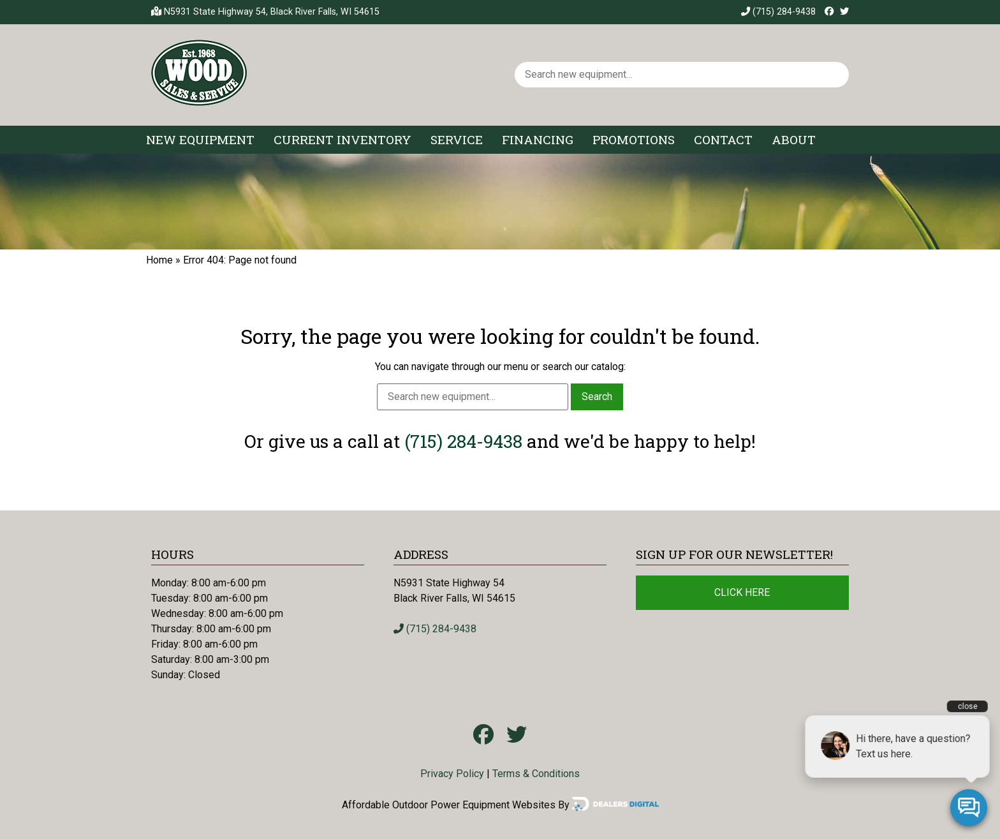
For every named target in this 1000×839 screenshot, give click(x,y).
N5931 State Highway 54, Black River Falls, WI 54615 (271, 11)
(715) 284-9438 (778, 11)
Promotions (633, 139)
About (794, 139)
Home (159, 260)
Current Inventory (342, 139)
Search (597, 396)
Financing (537, 139)
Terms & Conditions (536, 774)
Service (456, 139)
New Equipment (200, 139)
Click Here (742, 592)
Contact (723, 139)
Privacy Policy (452, 774)
